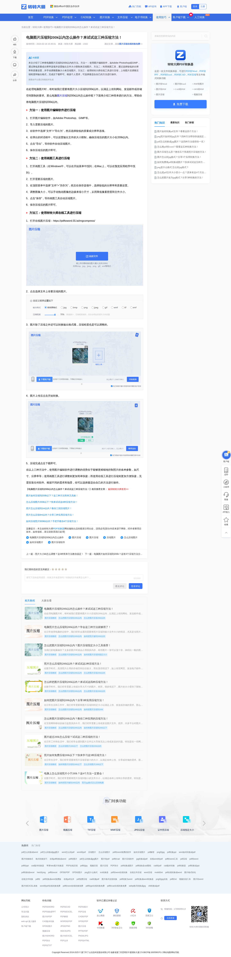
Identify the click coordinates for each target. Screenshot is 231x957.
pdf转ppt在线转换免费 (95, 886)
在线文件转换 (27, 879)
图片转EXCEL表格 (29, 886)
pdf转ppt (25, 866)
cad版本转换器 (37, 866)
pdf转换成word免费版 (52, 879)
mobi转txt (159, 872)
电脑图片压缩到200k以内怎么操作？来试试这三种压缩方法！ (84, 27)
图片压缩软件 (56, 542)
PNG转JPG (83, 936)
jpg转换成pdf (141, 859)
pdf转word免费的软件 (122, 852)
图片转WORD (48, 936)
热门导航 (135, 6)
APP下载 (166, 6)
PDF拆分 (114, 866)
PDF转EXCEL (66, 912)
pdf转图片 (73, 859)
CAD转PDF (83, 916)
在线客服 (170, 918)
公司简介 (25, 907)
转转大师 (68, 44)
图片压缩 (62, 95)
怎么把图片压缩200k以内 (94, 618)
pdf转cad (116, 859)
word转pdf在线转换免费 (50, 886)
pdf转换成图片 (127, 866)
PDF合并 (64, 941)
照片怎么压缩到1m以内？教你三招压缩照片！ (49, 508)
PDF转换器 (58, 528)
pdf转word (193, 859)
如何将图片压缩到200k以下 (95, 728)
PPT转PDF (83, 931)
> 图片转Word (160, 84)
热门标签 (189, 122)
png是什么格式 (91, 872)
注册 (203, 6)
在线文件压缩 (135, 872)
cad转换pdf (94, 879)
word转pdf (81, 852)
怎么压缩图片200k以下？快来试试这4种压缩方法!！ (52, 502)
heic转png (41, 872)
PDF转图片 (83, 907)
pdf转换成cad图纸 (143, 866)
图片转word (198, 879)
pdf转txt (173, 879)
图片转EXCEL (66, 936)
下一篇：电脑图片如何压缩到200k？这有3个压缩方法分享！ (115, 554)
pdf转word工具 (171, 859)
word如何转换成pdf (187, 852)
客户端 (182, 6)
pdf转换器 (181, 866)
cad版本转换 (169, 866)
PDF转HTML (83, 941)
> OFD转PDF (198, 89)
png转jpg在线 (161, 879)
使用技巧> (48, 27)
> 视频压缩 (197, 94)
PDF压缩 (192, 75)
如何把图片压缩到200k (93, 709)
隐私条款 (25, 916)
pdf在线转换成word (173, 872)
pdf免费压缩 (82, 879)
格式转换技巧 (41, 859)
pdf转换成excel (27, 872)
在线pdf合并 (69, 879)
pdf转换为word (126, 879)
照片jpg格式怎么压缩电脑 (93, 783)
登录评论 (135, 586)
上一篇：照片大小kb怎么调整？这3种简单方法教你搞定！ (55, 554)
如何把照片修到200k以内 (94, 636)
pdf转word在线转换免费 (73, 886)
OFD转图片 (77, 872)
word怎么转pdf (68, 852)
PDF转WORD (48, 907)
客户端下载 (26, 926)
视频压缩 (94, 866)
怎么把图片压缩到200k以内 (70, 618)
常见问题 (25, 912)
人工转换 (201, 16)
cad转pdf (157, 866)
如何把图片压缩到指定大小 (95, 654)
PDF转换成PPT (49, 912)
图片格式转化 (190, 872)
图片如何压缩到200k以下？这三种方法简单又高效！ (52, 495)
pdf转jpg (83, 866)
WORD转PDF (66, 921)
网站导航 (175, 952)
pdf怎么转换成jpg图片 (49, 852)
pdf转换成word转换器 (144, 879)
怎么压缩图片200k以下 (68, 746)
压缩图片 (109, 537)
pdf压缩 (183, 859)
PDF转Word (191, 71)
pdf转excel (52, 872)
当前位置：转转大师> (32, 27)
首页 (30, 17)
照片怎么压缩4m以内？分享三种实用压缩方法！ (50, 514)
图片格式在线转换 (109, 879)
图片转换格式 (27, 859)
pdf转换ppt (171, 852)
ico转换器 (104, 872)
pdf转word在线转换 (119, 872)
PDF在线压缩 (72, 866)
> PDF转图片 (198, 84)
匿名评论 (119, 586)
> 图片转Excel (179, 84)
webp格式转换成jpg (137, 886)
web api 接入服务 (28, 921)
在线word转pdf (156, 859)
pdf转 (38, 879)
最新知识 (174, 122)
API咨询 (150, 6)
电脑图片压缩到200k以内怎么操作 (45, 537)
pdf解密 (151, 852)
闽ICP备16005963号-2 (153, 952)
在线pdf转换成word (58, 859)
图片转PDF (47, 916)
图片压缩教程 (50, 618)
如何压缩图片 (34, 542)
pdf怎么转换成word (29, 852)
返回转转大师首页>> (118, 489)
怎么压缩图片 (128, 537)
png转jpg (161, 852)
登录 (195, 6)
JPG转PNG (65, 926)
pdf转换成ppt (193, 866)
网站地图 (167, 952)
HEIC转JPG (65, 931)
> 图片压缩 (159, 94)
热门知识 (159, 122)
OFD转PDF (65, 872)
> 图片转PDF (160, 89)
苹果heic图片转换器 (55, 866)
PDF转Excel (166, 75)
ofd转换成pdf (153, 886)
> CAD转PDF (179, 89)
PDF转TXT (47, 945)
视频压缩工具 (185, 879)
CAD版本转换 (48, 921)
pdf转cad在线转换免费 (116, 886)
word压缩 (148, 872)
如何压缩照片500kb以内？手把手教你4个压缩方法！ (52, 521)
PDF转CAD (179, 75)
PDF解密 (64, 916)
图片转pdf (105, 859)
